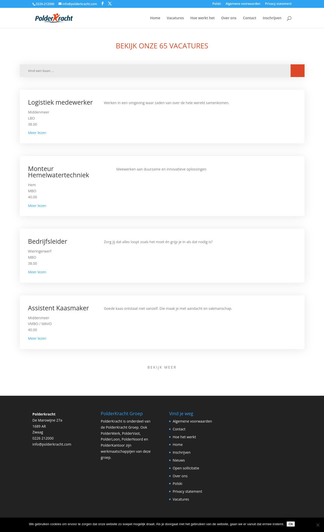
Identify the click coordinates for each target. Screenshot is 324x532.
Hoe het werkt (184, 436)
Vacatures (175, 18)
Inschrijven (272, 18)
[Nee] (317, 524)
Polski (216, 4)
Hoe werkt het (202, 18)
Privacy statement (278, 4)
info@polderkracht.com (51, 444)
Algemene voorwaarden (243, 4)
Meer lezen (37, 132)
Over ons (229, 18)
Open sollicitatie (186, 468)
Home (155, 18)
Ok (291, 524)
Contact (249, 18)
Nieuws (179, 460)
